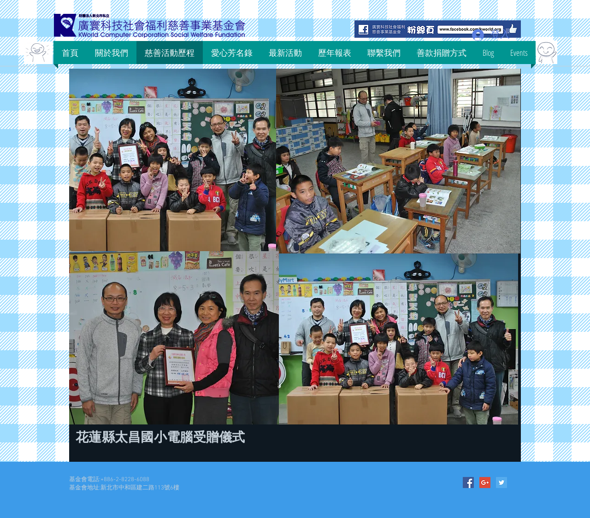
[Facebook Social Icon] (468, 482)
